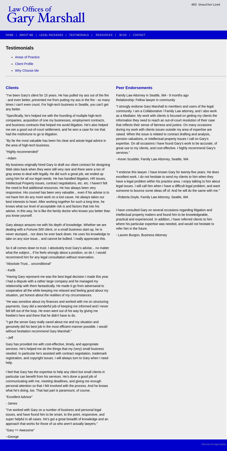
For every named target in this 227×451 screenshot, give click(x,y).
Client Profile (24, 64)
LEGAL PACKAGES (51, 35)
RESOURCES (104, 35)
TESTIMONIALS (79, 35)
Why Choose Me (27, 70)
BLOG (123, 35)
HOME (10, 35)
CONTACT (139, 35)
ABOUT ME (26, 35)
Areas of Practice (27, 57)
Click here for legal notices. (213, 444)
